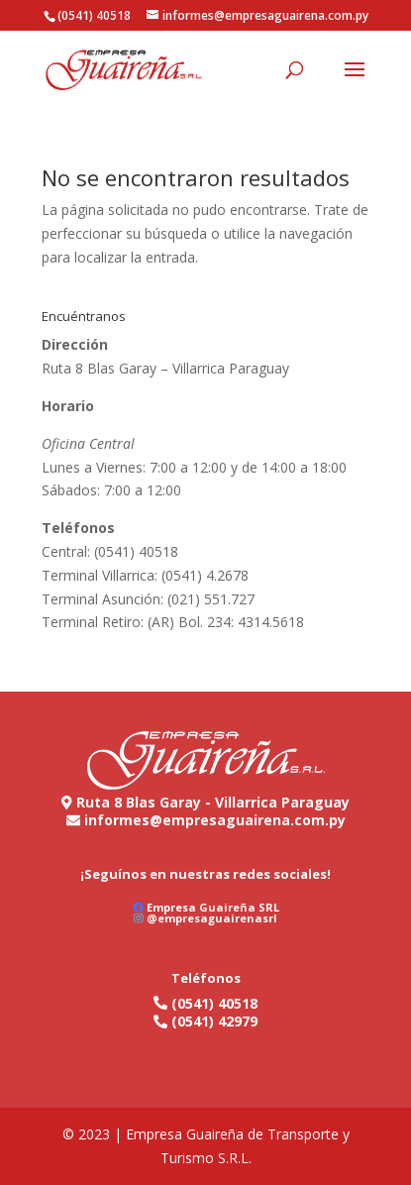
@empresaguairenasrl (212, 918)
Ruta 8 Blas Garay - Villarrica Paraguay (213, 802)
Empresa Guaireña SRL (213, 907)
